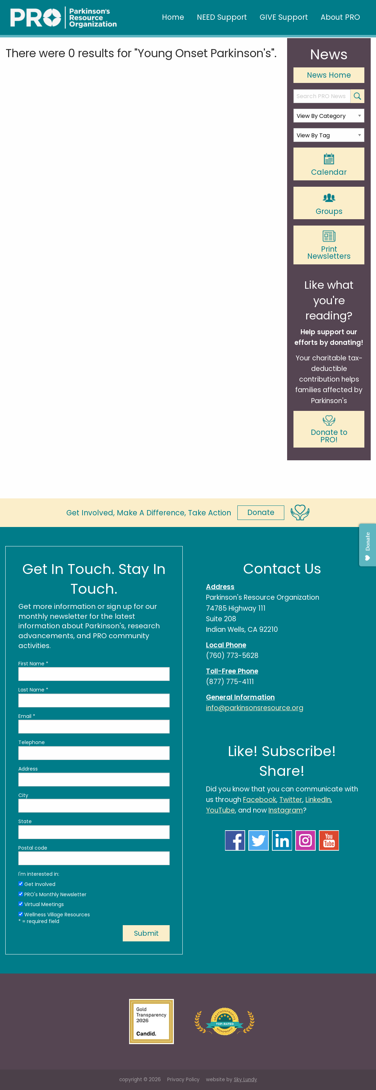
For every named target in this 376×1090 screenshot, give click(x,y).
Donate (260, 512)
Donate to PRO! (329, 430)
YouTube (220, 810)
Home (173, 17)
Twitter (290, 799)
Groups (329, 203)
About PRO (340, 17)
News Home (329, 75)
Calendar (329, 164)
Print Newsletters (329, 246)
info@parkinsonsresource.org (254, 708)
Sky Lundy (245, 1079)
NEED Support (222, 17)
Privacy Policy (183, 1079)
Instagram (285, 810)
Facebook (259, 799)
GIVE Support (284, 17)
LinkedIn (318, 799)
